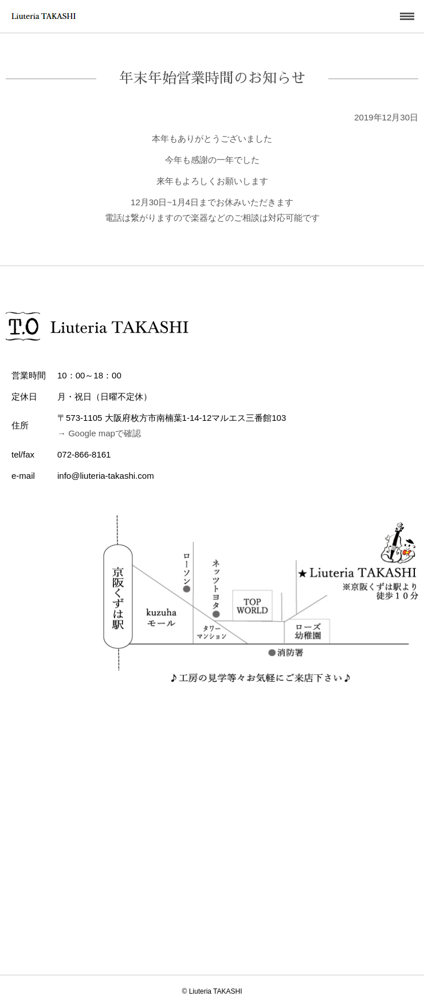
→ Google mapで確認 (99, 433)
